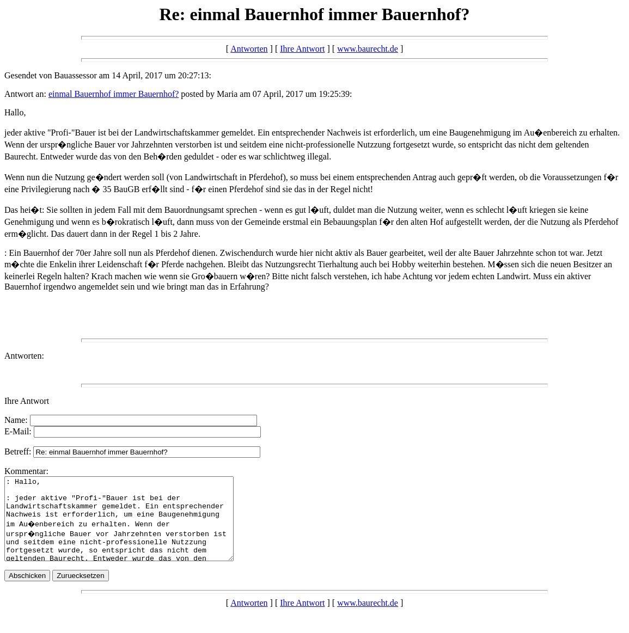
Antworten (248, 48)
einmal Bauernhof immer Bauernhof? (113, 94)
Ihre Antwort (302, 48)
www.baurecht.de (367, 48)
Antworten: (24, 355)
